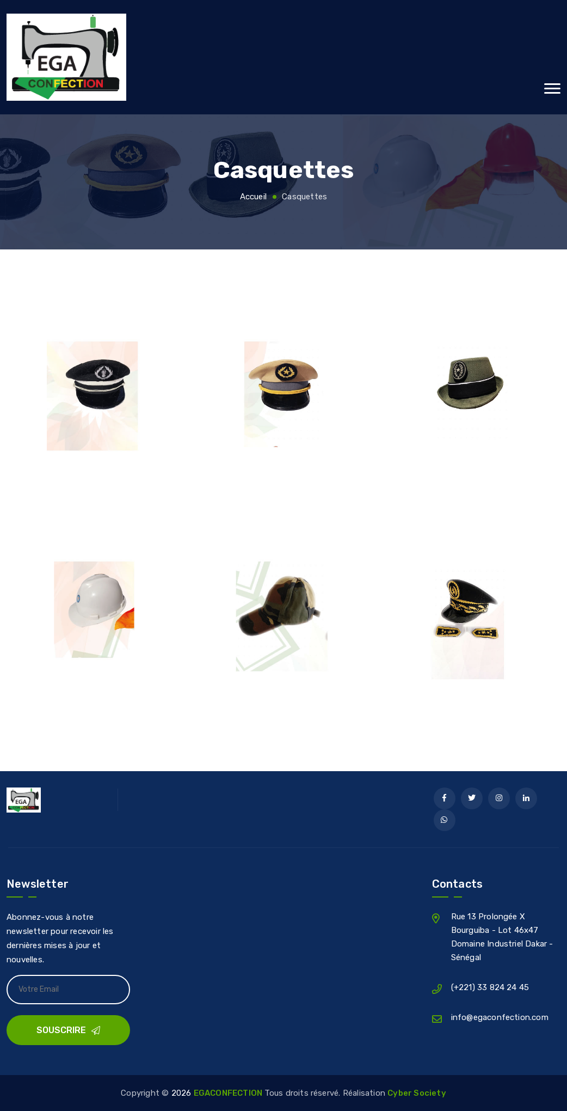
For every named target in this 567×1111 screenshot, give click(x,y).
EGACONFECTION (229, 1093)
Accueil (253, 197)
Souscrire (68, 1030)
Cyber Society (416, 1093)
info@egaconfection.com (499, 1017)
